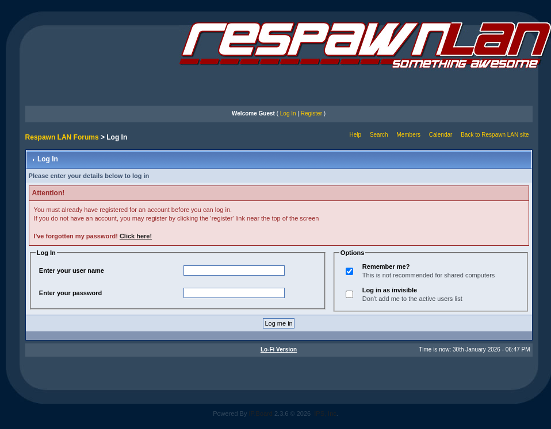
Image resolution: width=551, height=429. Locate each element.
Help (356, 135)
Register (311, 113)
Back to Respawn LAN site (495, 135)
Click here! (136, 236)
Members (408, 135)
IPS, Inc (325, 413)
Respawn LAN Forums (62, 137)
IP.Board (261, 413)
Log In (288, 113)
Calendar (441, 135)
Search (379, 135)
